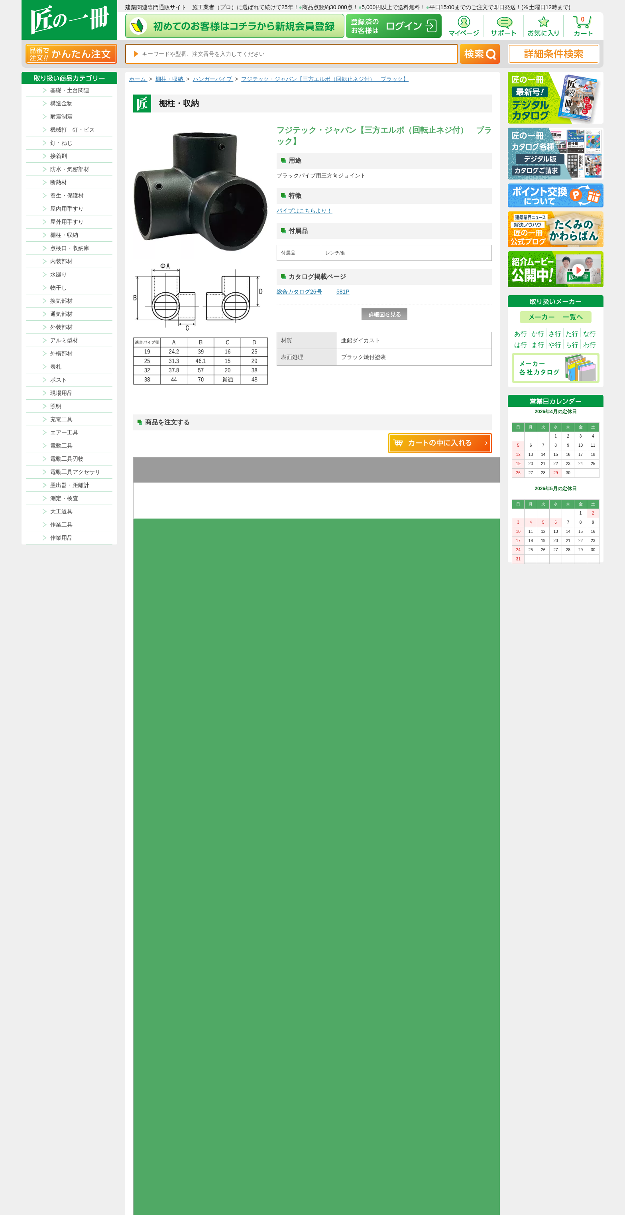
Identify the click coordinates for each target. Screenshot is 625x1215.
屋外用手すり (67, 222)
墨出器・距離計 (69, 485)
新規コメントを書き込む (440, 653)
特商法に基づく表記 (453, 1167)
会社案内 (340, 1186)
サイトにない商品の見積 (458, 1176)
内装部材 (61, 261)
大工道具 (61, 511)
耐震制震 (61, 116)
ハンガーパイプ (213, 79)
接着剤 (58, 156)
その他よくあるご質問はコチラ (420, 1019)
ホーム (138, 79)
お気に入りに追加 (163, 506)
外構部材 (61, 353)
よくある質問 (386, 1186)
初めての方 (342, 1176)
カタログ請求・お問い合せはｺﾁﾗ (421, 1054)
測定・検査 (64, 498)
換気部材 (61, 301)
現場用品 (61, 393)
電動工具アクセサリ (75, 472)
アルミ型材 (64, 340)
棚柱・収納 (64, 235)
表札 (55, 366)
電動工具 (61, 445)
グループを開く (163, 523)
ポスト (58, 380)
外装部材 (61, 327)
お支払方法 (384, 1157)
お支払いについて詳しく (186, 1090)
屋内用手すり (67, 208)
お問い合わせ (386, 1176)
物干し (58, 287)
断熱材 (58, 182)
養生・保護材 (67, 195)
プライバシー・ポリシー (458, 1157)
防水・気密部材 (69, 169)
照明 (55, 406)
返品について (344, 1157)
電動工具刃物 (67, 459)
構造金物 (61, 103)
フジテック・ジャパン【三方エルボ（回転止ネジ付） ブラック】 (325, 79)
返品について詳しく (404, 919)
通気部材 (61, 314)
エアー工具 (64, 432)
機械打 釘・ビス (72, 129)
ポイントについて (349, 1167)
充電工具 (61, 419)
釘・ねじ (61, 143)
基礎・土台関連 (69, 90)
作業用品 (61, 538)
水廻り (58, 274)
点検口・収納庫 (69, 248)
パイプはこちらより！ (304, 210)
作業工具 (61, 524)
